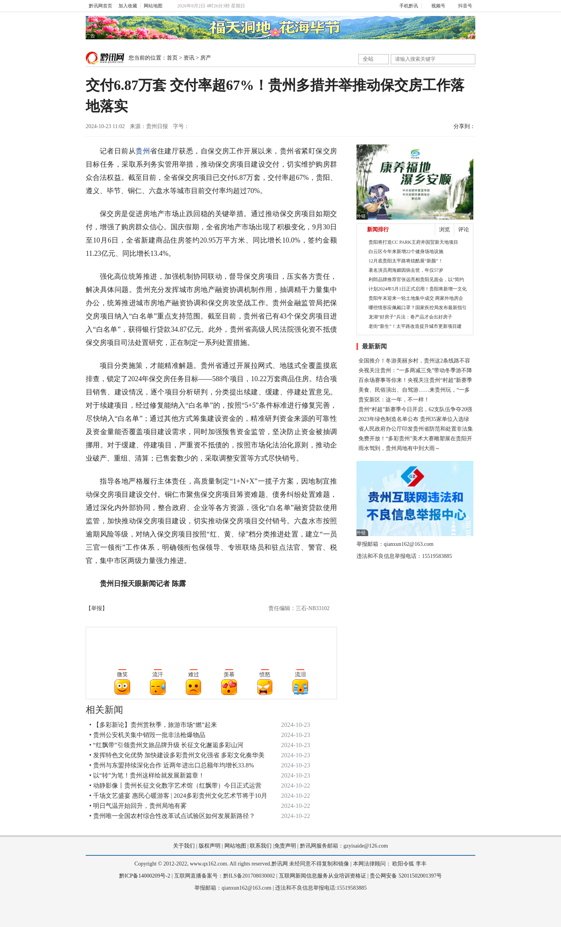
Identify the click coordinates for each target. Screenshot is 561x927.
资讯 (188, 58)
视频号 (435, 6)
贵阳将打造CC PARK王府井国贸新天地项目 (413, 242)
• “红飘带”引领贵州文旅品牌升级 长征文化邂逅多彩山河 (166, 745)
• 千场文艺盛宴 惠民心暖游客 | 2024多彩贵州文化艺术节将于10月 (178, 795)
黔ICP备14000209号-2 (144, 876)
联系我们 (261, 846)
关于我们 (184, 846)
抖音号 (462, 6)
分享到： (464, 126)
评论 (463, 229)
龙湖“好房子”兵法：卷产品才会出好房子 (410, 317)
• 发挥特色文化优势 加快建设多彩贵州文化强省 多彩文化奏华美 (177, 755)
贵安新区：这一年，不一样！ (393, 400)
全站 (368, 59)
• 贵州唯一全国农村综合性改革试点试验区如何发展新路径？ (172, 816)
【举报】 (97, 608)
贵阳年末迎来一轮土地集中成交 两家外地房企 (416, 298)
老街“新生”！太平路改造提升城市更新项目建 (415, 326)
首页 (172, 58)
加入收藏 (127, 6)
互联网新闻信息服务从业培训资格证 (322, 876)
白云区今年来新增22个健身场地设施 (406, 251)
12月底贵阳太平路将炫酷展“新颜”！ (406, 261)
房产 (205, 58)
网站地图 (153, 6)
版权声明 (210, 846)
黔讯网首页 (100, 6)
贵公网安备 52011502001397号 (406, 876)
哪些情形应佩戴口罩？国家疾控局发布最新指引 (418, 307)
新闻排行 (378, 229)
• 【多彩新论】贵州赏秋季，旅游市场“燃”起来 (153, 724)
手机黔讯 (406, 6)
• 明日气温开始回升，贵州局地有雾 (138, 805)
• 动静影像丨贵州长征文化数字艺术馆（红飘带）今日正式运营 (175, 785)
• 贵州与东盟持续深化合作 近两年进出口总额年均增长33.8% (171, 765)
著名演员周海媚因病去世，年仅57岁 (406, 270)
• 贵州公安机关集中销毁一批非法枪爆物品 (147, 735)
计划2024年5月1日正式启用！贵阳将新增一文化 (418, 289)
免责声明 (285, 846)
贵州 (143, 151)
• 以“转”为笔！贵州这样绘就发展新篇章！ (147, 775)
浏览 (444, 229)
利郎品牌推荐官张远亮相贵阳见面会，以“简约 (416, 279)
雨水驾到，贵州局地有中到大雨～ (399, 448)
